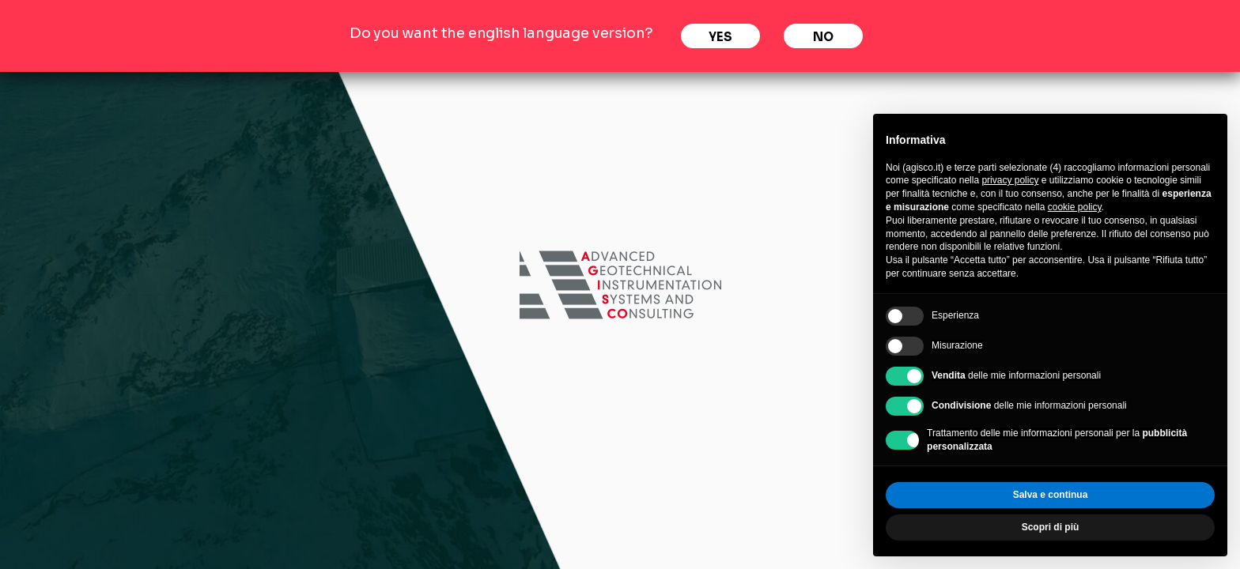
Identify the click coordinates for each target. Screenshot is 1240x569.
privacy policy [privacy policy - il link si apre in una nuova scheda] (1009, 180)
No (823, 36)
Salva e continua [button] (1050, 494)
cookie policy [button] (1075, 207)
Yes (720, 36)
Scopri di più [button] (1050, 527)
